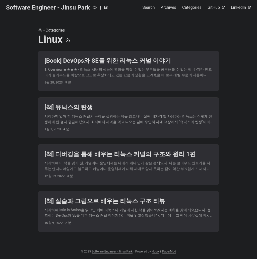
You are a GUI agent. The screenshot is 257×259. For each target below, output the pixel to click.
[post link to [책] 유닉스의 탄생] (128, 118)
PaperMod (169, 251)
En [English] (106, 7)
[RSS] (68, 39)
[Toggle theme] (95, 7)
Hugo (155, 251)
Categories (55, 30)
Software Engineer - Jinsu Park (48, 7)
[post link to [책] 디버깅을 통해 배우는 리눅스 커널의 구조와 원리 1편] (128, 164)
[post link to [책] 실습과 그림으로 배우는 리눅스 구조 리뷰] (128, 211)
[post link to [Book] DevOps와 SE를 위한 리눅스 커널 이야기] (128, 71)
